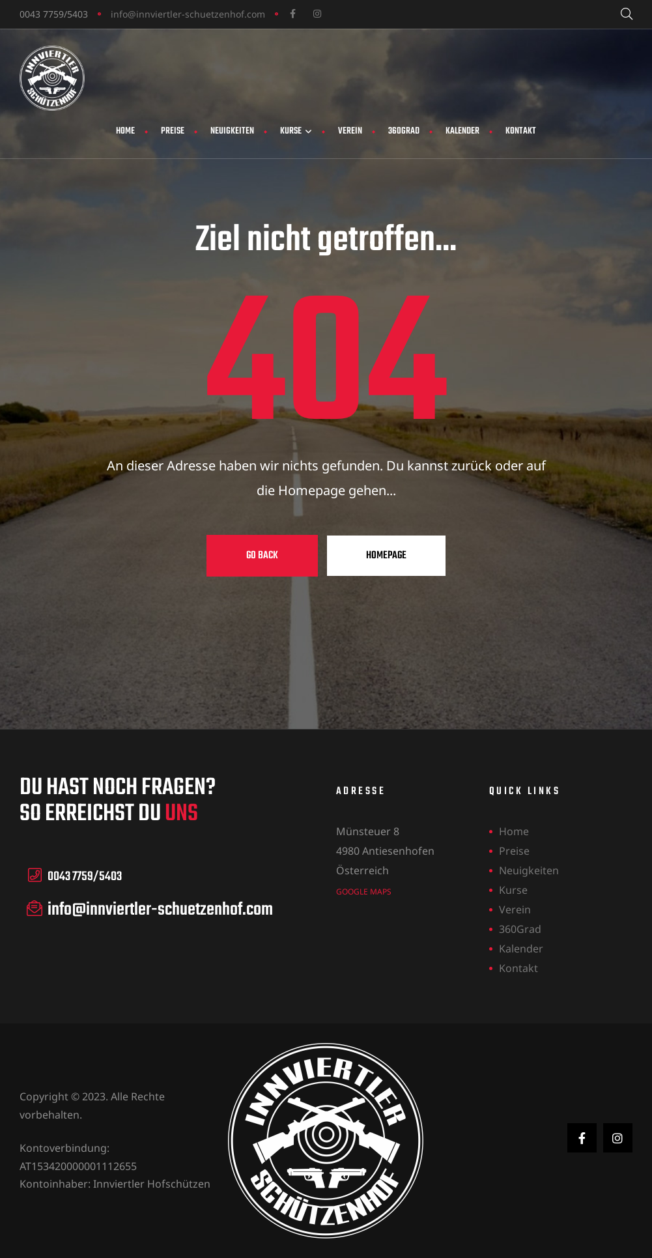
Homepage (386, 555)
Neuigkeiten (232, 131)
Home (125, 131)
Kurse (296, 131)
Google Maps (363, 890)
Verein (350, 131)
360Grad (403, 131)
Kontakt (520, 131)
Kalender (462, 131)
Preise (172, 131)
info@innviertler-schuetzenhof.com (188, 14)
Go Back (262, 555)
